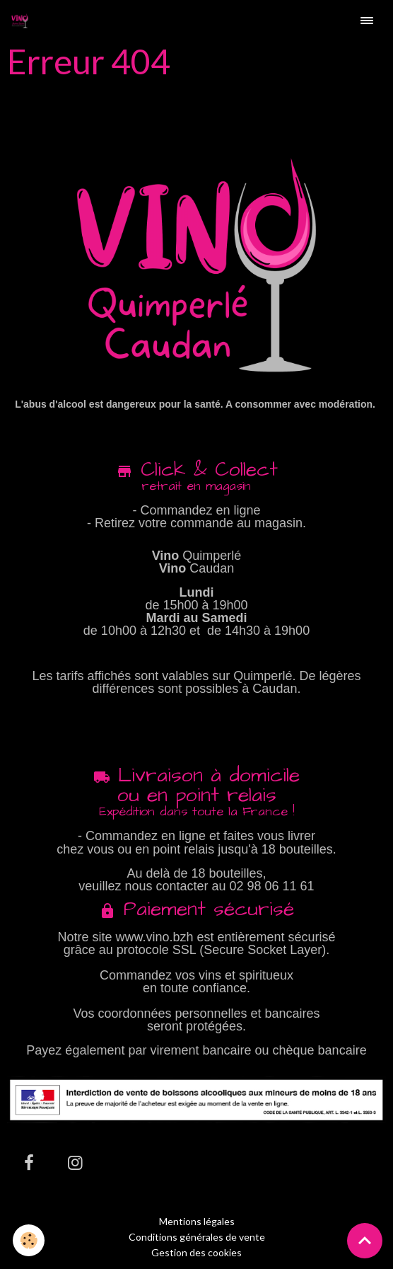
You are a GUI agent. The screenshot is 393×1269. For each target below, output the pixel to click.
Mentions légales (197, 1221)
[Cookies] (29, 1240)
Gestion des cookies (196, 1253)
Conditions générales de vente (197, 1237)
